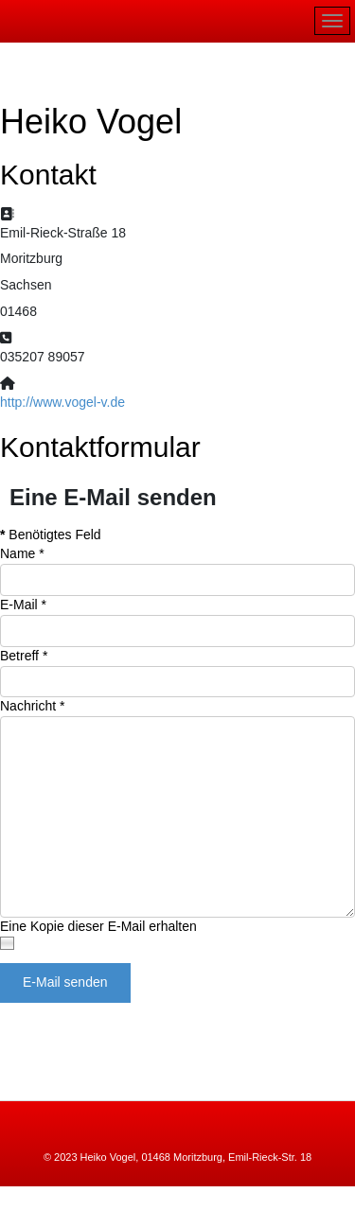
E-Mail (23, 604)
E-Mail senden (65, 982)
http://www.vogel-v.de (62, 402)
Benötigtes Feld (50, 534)
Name (22, 553)
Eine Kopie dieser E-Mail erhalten (98, 926)
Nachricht (32, 705)
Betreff (23, 655)
